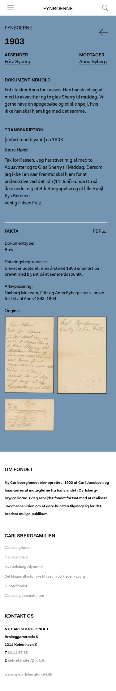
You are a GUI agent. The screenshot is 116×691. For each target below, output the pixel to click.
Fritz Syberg (17, 61)
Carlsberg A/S (16, 557)
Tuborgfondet (16, 586)
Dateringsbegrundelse (26, 262)
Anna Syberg (93, 61)
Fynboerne (58, 9)
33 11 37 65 (18, 653)
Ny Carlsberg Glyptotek (24, 567)
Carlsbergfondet (18, 548)
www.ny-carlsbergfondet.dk (28, 674)
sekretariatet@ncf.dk (26, 661)
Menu (11, 7)
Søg (105, 7)
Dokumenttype (19, 244)
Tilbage (104, 32)
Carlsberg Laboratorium (24, 596)
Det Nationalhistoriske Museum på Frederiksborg (45, 577)
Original (12, 311)
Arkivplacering (18, 287)
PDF (97, 232)
